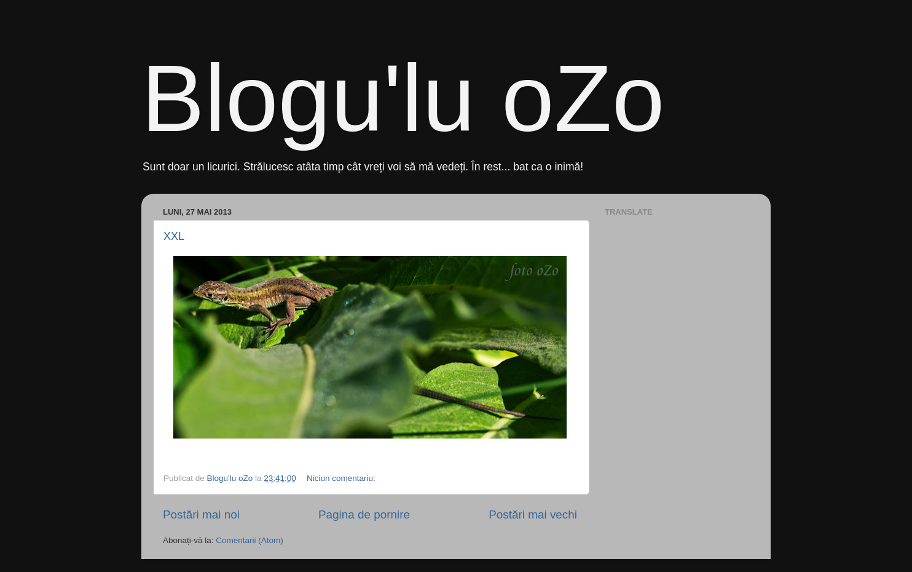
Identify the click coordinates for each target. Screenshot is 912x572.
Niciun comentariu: (342, 478)
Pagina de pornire (364, 514)
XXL (173, 236)
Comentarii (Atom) (249, 540)
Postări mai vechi (533, 514)
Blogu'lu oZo (402, 98)
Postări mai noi (201, 514)
